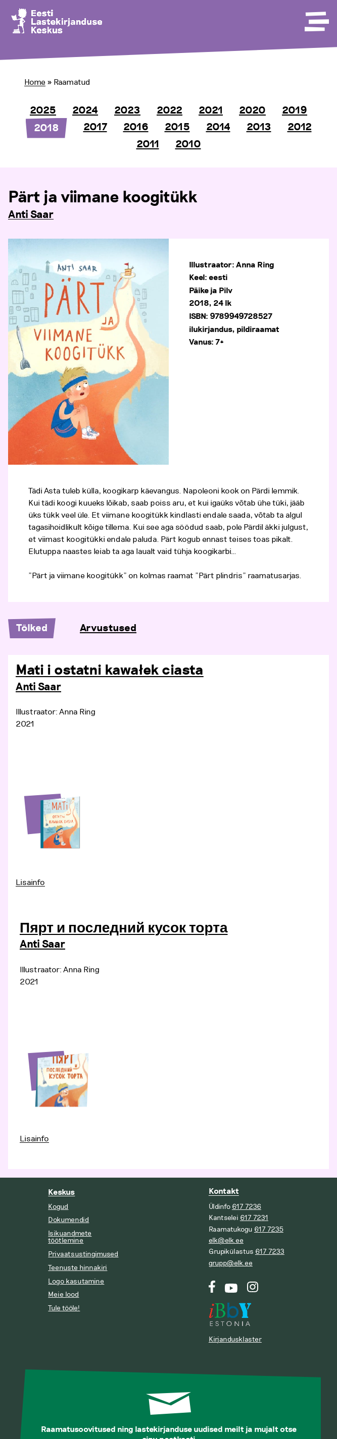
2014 (218, 127)
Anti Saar (31, 215)
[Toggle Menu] (316, 18)
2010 (188, 144)
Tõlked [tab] (31, 628)
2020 (252, 110)
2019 (294, 110)
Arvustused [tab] (108, 628)
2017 (95, 127)
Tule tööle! (64, 1308)
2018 (46, 128)
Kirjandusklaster (235, 1339)
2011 (147, 144)
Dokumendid (68, 1219)
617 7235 (268, 1229)
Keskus (61, 1192)
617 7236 (246, 1206)
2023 (127, 110)
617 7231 (254, 1217)
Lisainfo (30, 882)
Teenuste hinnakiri (77, 1267)
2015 (177, 127)
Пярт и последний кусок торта (124, 928)
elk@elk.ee (226, 1240)
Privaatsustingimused (83, 1254)
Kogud (58, 1206)
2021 (211, 110)
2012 (299, 127)
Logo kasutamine (76, 1281)
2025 (43, 110)
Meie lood (63, 1294)
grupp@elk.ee (231, 1263)
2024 (85, 110)
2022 (169, 110)
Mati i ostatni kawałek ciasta (110, 670)
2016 (136, 127)
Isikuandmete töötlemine (69, 1237)
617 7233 (269, 1251)
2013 (259, 127)
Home (34, 82)
